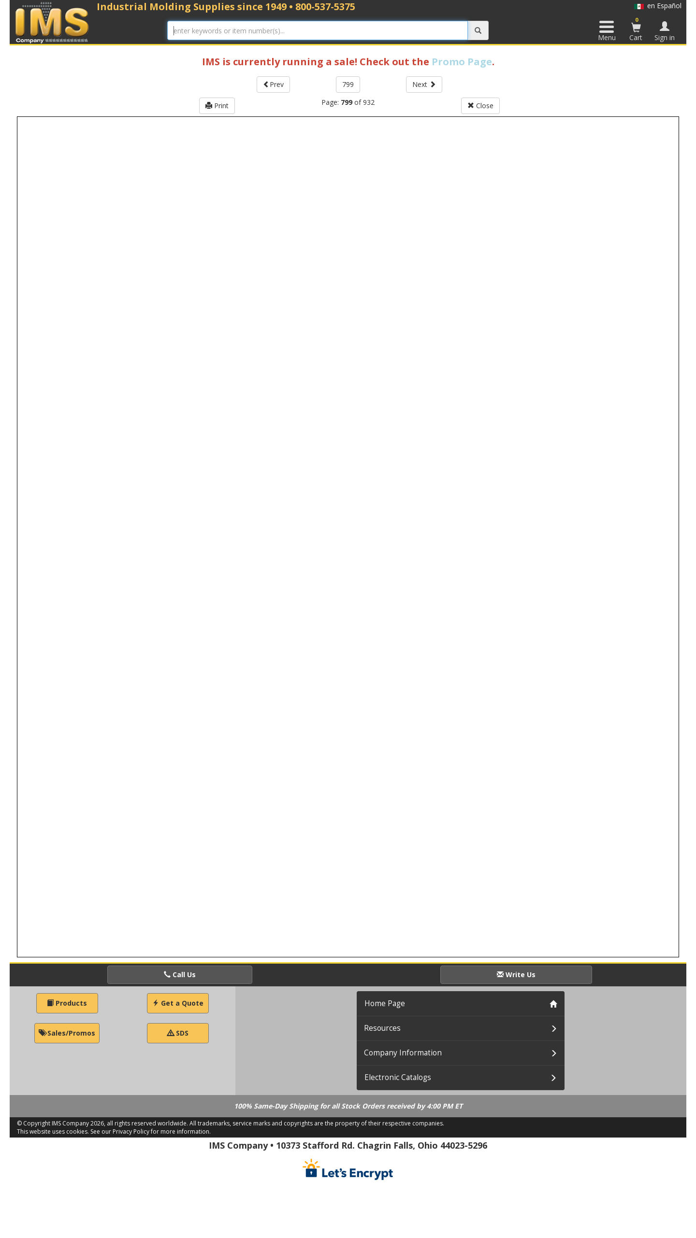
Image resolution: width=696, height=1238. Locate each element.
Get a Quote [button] (177, 1003)
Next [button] (424, 84)
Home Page (384, 1003)
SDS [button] (177, 1033)
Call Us (180, 974)
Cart (636, 29)
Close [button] (480, 105)
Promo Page (462, 61)
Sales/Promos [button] (67, 1033)
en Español (658, 5)
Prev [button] (273, 84)
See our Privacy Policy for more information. (150, 1131)
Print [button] (217, 105)
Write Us (516, 974)
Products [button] (67, 1003)
